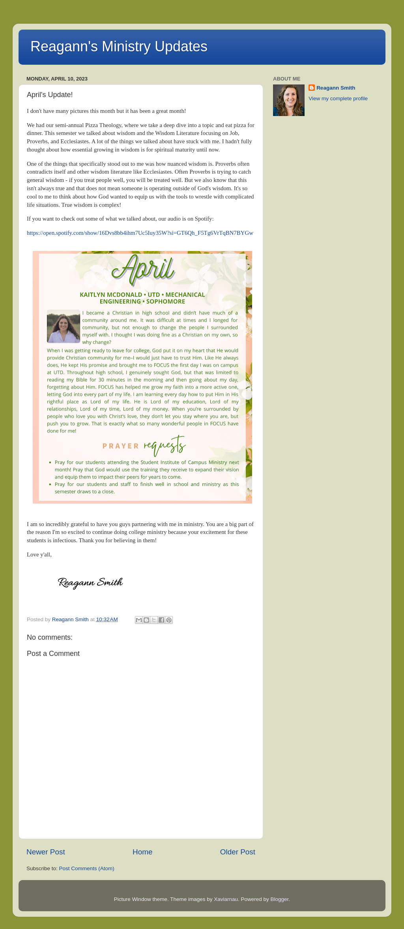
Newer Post (45, 852)
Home (142, 852)
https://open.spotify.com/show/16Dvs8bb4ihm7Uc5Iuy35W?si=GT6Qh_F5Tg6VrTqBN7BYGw (140, 233)
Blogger (280, 899)
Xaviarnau (226, 899)
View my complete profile (338, 98)
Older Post (237, 852)
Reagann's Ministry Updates (119, 46)
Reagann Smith (335, 88)
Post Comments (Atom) (86, 868)
